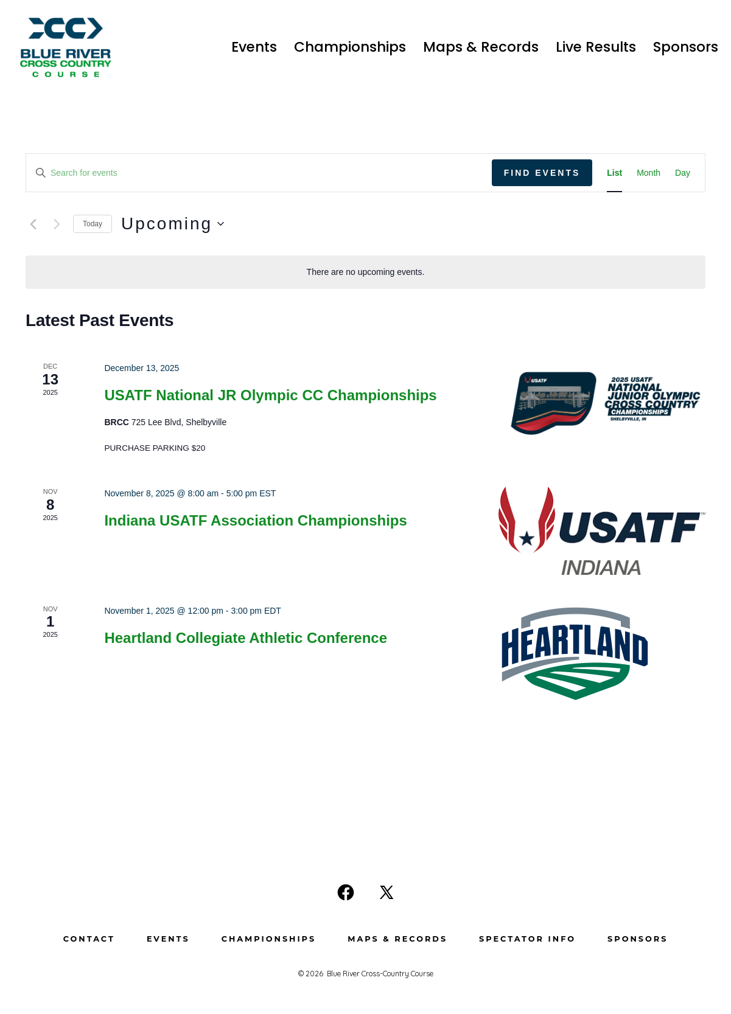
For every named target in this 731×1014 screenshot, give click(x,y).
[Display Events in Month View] (648, 173)
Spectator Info (527, 938)
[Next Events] (56, 224)
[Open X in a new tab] (386, 892)
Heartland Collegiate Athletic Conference (245, 638)
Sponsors (685, 47)
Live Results (596, 47)
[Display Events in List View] (614, 173)
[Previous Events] (33, 224)
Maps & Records (481, 47)
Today (92, 224)
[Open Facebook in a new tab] (345, 892)
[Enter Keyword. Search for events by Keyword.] (259, 173)
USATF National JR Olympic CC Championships (270, 395)
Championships (350, 47)
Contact (89, 938)
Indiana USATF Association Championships (255, 520)
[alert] (365, 272)
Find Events (542, 173)
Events (254, 47)
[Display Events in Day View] (682, 173)
